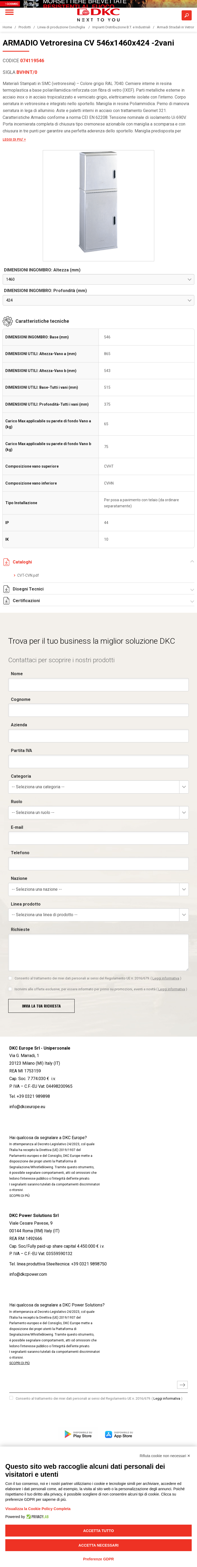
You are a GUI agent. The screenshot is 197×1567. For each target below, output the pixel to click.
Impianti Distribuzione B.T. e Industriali (121, 27)
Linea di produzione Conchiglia (61, 27)
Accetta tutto (98, 1531)
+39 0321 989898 (33, 1096)
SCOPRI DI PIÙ (19, 1196)
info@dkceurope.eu (27, 1106)
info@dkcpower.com (28, 1274)
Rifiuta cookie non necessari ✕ (165, 1456)
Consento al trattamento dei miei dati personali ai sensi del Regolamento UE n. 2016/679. (99, 1398)
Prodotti (25, 27)
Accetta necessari (99, 1545)
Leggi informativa (166, 1398)
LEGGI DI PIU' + (14, 139)
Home (7, 27)
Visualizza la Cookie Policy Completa (38, 1509)
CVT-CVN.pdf (28, 575)
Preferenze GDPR (98, 1559)
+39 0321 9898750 (89, 1263)
